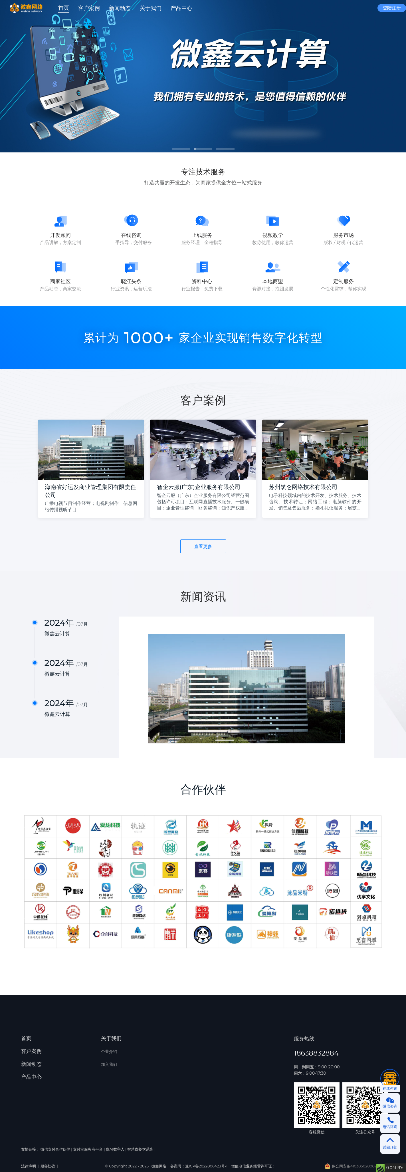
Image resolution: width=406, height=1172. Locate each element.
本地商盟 (272, 281)
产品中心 (31, 1077)
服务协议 (48, 1166)
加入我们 (109, 1064)
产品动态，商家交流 (60, 288)
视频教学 (272, 235)
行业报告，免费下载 (202, 288)
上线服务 (202, 235)
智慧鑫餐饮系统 (140, 1149)
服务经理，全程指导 (202, 242)
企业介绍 (109, 1051)
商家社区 (60, 281)
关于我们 (111, 1038)
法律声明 (28, 1166)
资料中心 (202, 281)
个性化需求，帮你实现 (343, 288)
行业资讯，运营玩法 (131, 288)
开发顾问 (60, 235)
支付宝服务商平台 (88, 1149)
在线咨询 (131, 235)
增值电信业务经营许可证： (253, 1166)
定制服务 (343, 281)
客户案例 (31, 1051)
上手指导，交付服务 (131, 242)
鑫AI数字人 (115, 1149)
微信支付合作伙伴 (55, 1149)
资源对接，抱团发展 (272, 288)
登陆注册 (392, 8)
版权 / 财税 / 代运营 (343, 242)
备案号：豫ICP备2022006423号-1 (199, 1166)
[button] (150, 8)
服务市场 (343, 235)
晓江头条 (131, 281)
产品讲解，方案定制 (60, 242)
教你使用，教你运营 (272, 242)
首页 (26, 1038)
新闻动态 (31, 1064)
